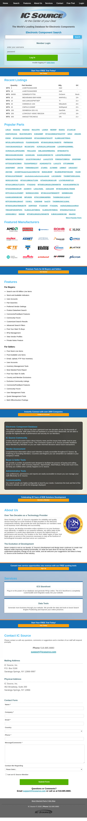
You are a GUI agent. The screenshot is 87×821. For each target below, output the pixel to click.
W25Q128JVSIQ (11, 180)
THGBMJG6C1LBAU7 (61, 197)
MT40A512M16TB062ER (22, 138)
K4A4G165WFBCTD (71, 184)
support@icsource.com (43, 652)
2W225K (77, 134)
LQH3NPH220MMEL (66, 146)
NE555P (53, 130)
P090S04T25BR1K (62, 159)
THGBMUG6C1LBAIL (61, 201)
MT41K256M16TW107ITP (55, 134)
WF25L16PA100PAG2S (14, 142)
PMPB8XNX (68, 142)
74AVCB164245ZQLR (13, 146)
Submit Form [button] (44, 785)
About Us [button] (38, 3)
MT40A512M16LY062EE (65, 189)
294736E (8, 172)
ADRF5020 (32, 206)
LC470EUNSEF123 (66, 180)
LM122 (8, 130)
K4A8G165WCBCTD (45, 155)
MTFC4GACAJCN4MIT (14, 193)
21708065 (53, 168)
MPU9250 (28, 197)
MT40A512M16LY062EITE (51, 142)
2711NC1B (71, 130)
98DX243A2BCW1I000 (14, 155)
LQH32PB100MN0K (63, 155)
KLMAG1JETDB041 (32, 210)
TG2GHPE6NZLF (30, 163)
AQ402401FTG (45, 163)
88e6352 (72, 214)
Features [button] (27, 3)
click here (51, 63)
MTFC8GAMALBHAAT (14, 201)
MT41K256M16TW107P (43, 138)
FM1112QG (31, 151)
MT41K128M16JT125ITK (15, 184)
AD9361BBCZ (10, 214)
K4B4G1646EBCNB (59, 214)
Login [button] (81, 3)
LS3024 (45, 130)
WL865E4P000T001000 (64, 172)
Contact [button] (59, 3)
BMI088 (22, 214)
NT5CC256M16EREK (42, 197)
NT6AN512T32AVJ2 (67, 210)
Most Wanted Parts (39, 804)
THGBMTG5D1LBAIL (72, 176)
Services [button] (49, 3)
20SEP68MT (10, 168)
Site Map (51, 804)
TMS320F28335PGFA (13, 210)
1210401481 (30, 155)
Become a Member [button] (43, 500)
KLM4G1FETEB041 (50, 210)
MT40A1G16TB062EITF (50, 193)
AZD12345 (50, 189)
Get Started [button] (43, 272)
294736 (20, 168)
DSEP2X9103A (11, 134)
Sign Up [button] (43, 568)
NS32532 (26, 130)
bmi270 (47, 201)
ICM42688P (38, 134)
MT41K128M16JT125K (29, 180)
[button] (43, 16)
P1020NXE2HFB (32, 142)
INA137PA (36, 130)
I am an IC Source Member (17, 778)
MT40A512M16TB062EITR (15, 206)
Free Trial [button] (71, 3)
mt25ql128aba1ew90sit (69, 206)
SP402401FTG (63, 151)
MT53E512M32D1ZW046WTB (49, 184)
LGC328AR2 (56, 176)
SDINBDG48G (67, 193)
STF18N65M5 (68, 163)
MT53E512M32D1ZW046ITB (38, 214)
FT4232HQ (31, 184)
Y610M (78, 172)
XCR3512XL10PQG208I (46, 146)
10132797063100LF (33, 159)
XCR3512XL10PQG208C (15, 151)
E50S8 (8, 138)
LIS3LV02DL (38, 189)
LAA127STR (48, 159)
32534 (69, 134)
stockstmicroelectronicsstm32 (37, 176)
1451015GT (73, 168)
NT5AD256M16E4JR (13, 189)
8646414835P (47, 172)
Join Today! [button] (43, 625)
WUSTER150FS (25, 134)
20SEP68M (76, 159)
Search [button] (16, 3)
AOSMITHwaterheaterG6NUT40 (27, 172)
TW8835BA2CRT (32, 168)
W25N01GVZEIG (32, 193)
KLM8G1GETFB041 (62, 138)
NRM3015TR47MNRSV (14, 159)
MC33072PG (29, 146)
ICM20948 (38, 201)
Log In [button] (32, 57)
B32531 (62, 130)
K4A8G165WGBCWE (13, 197)
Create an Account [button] (43, 414)
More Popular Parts (74, 218)
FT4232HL (54, 206)
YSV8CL (28, 201)
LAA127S (57, 163)
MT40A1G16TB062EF (13, 176)
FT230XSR (43, 206)
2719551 (44, 168)
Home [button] (5, 3)
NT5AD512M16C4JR (48, 180)
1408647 (63, 168)
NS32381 (16, 130)
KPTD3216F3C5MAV (13, 163)
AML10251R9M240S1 (46, 151)
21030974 (27, 189)
